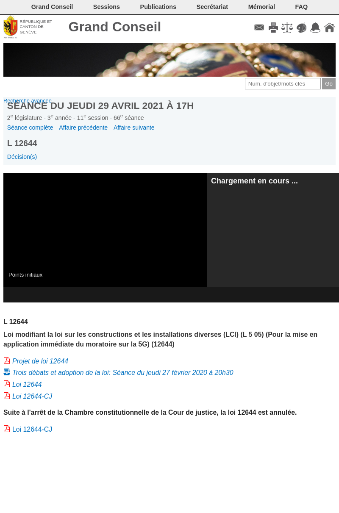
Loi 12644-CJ (32, 396)
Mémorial (261, 6)
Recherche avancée (27, 100)
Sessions (106, 6)
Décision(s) (22, 156)
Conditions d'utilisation (287, 27)
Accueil (329, 27)
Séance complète (30, 127)
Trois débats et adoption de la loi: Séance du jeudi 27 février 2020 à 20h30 (122, 372)
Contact (259, 27)
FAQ (301, 6)
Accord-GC (315, 27)
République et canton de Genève (35, 26)
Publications (158, 6)
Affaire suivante (134, 127)
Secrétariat (212, 6)
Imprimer (273, 27)
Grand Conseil (115, 26)
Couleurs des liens (301, 27)
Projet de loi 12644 (40, 361)
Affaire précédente (83, 127)
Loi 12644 (27, 384)
